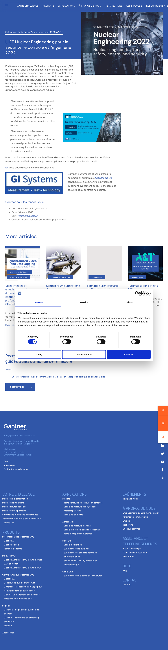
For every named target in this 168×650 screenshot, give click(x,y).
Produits (48, 5)
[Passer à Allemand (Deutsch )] (8, 461)
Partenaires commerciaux (135, 516)
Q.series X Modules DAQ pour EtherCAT (23, 567)
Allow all (128, 354)
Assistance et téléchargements (140, 540)
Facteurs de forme (13, 548)
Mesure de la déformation (15, 498)
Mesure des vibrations (13, 502)
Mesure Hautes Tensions (14, 506)
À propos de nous (90, 5)
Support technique (132, 548)
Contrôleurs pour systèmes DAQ (18, 574)
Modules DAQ (9, 555)
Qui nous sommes (131, 528)
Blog (127, 565)
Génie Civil (67, 571)
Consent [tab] (38, 302)
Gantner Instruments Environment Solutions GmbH (18, 453)
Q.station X (9, 578)
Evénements (11, 20)
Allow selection (84, 354)
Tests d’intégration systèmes (78, 533)
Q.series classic (11, 544)
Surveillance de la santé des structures (83, 575)
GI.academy (129, 556)
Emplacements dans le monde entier (141, 512)
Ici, (6, 167)
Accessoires (8, 632)
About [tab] (130, 302)
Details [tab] (84, 302)
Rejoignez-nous (130, 498)
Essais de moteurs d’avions (77, 525)
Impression (9, 465)
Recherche (128, 524)
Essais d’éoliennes (73, 544)
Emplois (126, 520)
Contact (130, 580)
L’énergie (66, 540)
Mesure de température (14, 510)
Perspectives (113, 5)
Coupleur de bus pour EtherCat (19, 582)
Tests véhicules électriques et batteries (83, 502)
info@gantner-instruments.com (19, 435)
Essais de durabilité (73, 514)
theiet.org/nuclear (28, 215)
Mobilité (66, 498)
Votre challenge (28, 5)
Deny (39, 354)
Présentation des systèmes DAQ (18, 536)
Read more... (11, 325)
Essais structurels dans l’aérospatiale (82, 529)
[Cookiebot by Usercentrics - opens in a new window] (137, 293)
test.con (8, 625)
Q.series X (9, 540)
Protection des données (16, 469)
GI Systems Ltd (103, 177)
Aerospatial (68, 521)
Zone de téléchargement (135, 552)
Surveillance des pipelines (76, 548)
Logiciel (6, 605)
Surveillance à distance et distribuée (20, 514)
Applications (66, 5)
